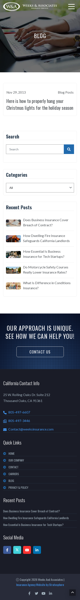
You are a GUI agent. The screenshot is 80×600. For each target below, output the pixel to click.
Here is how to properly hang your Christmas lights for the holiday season (39, 104)
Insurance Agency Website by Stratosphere (40, 584)
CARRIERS (14, 474)
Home (12, 453)
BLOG (11, 481)
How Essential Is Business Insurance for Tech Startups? (43, 253)
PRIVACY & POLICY (18, 487)
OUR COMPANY (16, 460)
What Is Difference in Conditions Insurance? (47, 285)
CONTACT (14, 467)
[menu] (71, 6)
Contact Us (40, 352)
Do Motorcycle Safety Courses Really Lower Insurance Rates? (45, 269)
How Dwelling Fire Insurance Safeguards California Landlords (46, 238)
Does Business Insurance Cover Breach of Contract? (45, 222)
